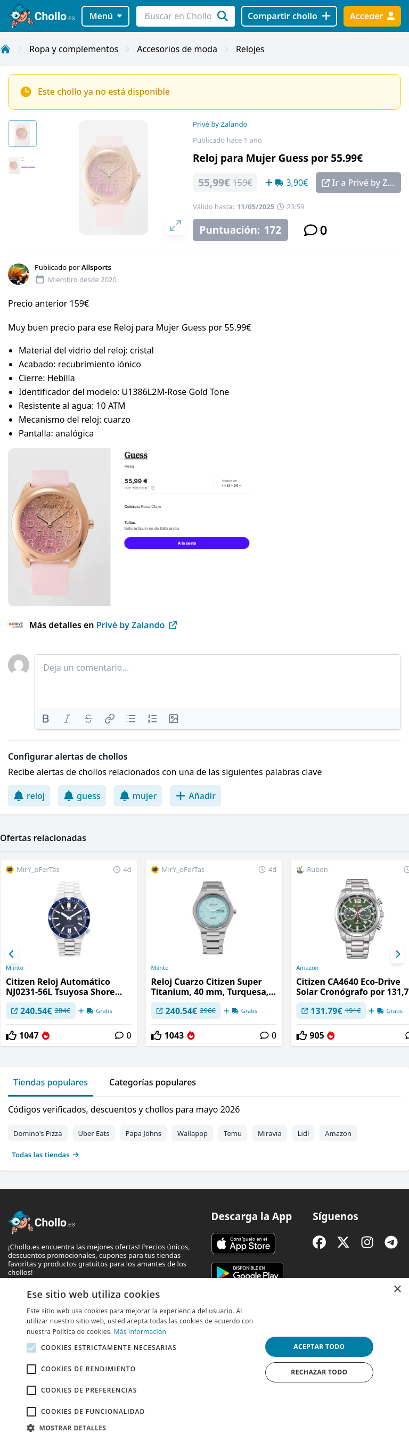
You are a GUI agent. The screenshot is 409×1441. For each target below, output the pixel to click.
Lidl (303, 1133)
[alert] (204, 1359)
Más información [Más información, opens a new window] (140, 1331)
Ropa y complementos (73, 49)
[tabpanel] (204, 1130)
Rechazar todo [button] (319, 1372)
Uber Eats (94, 1133)
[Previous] (11, 954)
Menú (105, 16)
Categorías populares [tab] (152, 1082)
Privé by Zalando (220, 124)
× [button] (397, 1290)
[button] (141, 1427)
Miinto (14, 967)
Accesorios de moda (177, 49)
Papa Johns (144, 1133)
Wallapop (192, 1133)
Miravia (270, 1133)
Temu (233, 1133)
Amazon (338, 1133)
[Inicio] (5, 49)
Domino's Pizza (37, 1133)
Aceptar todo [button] (319, 1346)
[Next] (397, 954)
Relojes (250, 49)
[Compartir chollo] (289, 16)
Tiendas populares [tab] (50, 1082)
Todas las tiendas (45, 1154)
